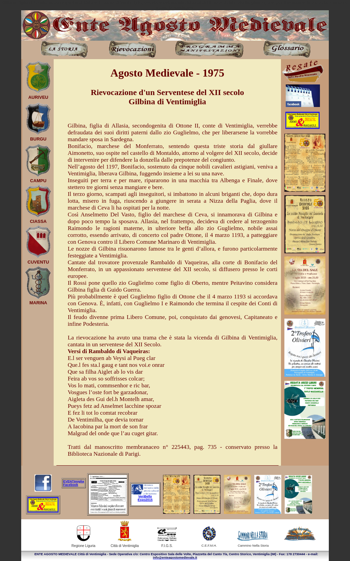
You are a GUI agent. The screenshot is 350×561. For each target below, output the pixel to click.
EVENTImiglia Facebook (73, 483)
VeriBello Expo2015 (145, 498)
